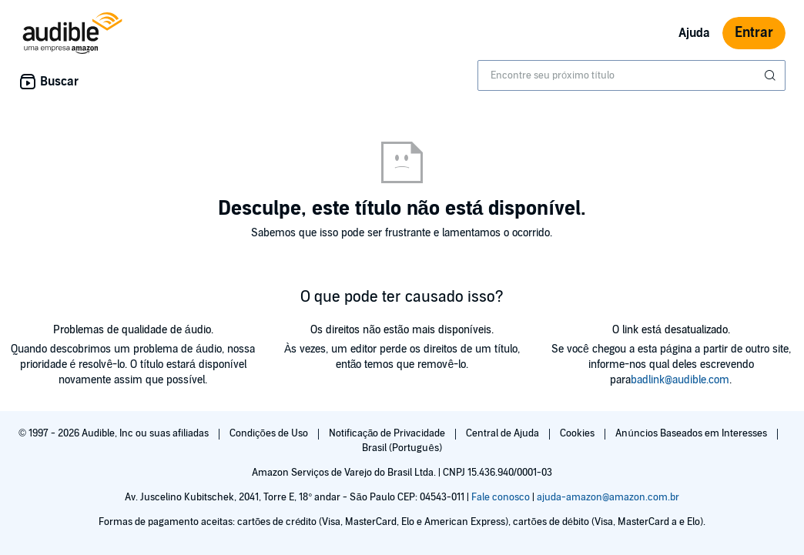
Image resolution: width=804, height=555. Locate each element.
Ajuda (694, 33)
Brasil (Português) (401, 448)
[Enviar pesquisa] (772, 75)
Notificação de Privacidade (388, 433)
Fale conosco (500, 497)
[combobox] (631, 75)
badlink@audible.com (680, 379)
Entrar (754, 33)
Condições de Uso (269, 433)
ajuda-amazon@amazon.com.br (608, 497)
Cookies (578, 433)
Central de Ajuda (503, 433)
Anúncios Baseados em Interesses (692, 433)
